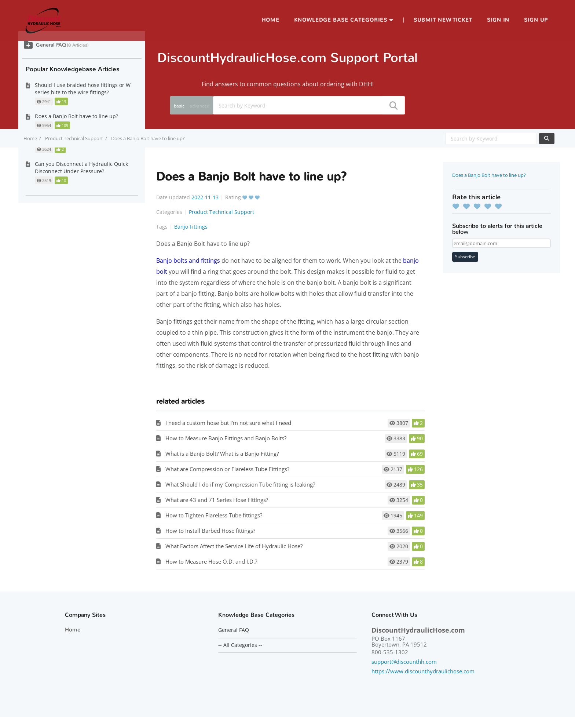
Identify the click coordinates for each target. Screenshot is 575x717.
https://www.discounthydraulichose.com (423, 671)
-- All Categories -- (240, 645)
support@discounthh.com (404, 661)
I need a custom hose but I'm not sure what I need (228, 422)
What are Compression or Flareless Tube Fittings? (227, 469)
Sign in (498, 20)
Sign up (536, 20)
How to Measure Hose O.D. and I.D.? (211, 561)
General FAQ (51, 44)
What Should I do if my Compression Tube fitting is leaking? (240, 484)
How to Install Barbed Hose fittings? (210, 530)
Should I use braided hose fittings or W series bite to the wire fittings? (83, 88)
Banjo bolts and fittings (188, 260)
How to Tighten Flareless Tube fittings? (213, 515)
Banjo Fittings (191, 226)
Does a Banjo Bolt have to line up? (489, 175)
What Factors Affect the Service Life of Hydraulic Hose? (234, 546)
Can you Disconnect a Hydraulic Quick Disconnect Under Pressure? (81, 167)
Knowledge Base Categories (340, 20)
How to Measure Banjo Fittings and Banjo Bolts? (225, 438)
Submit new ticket (443, 20)
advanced (199, 106)
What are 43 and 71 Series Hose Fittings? (216, 499)
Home (270, 20)
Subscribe (465, 257)
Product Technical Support (74, 138)
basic (179, 106)
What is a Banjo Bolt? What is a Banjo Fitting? (222, 453)
